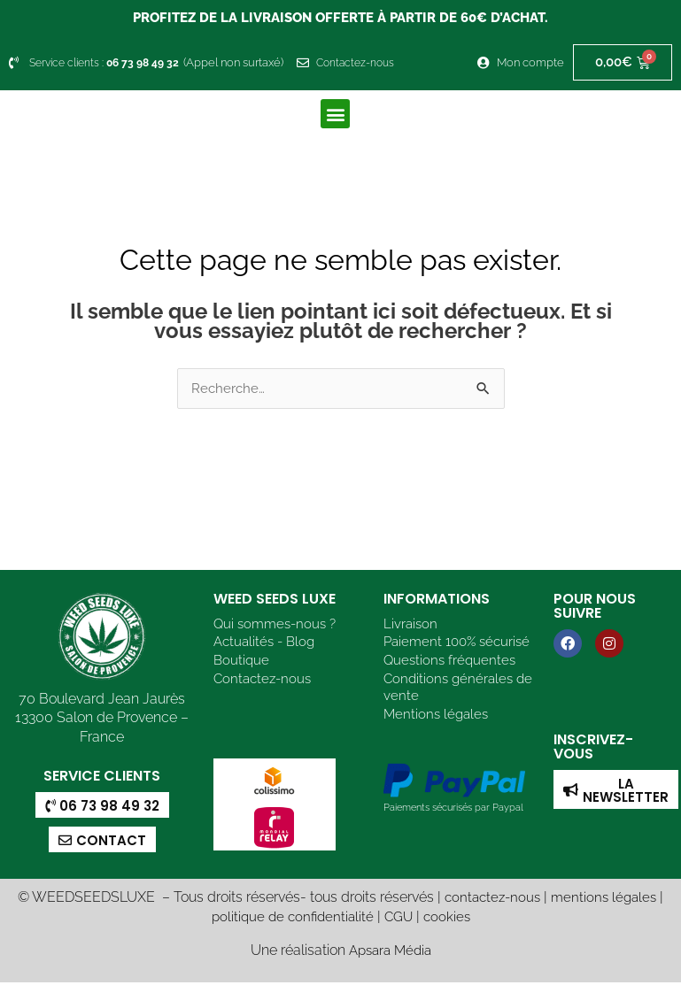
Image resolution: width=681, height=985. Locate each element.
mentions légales (607, 899)
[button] (335, 113)
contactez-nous (490, 899)
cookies (450, 918)
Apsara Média (390, 951)
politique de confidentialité (290, 918)
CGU (400, 918)
